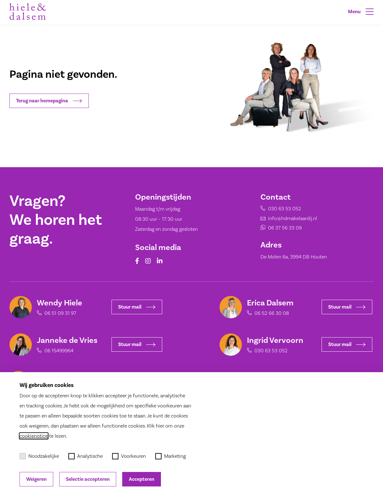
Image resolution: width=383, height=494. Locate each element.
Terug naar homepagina (49, 101)
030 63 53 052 (284, 209)
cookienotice (34, 436)
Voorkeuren (129, 456)
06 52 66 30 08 (267, 313)
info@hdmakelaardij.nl (292, 218)
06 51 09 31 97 (56, 313)
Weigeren (36, 479)
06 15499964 (54, 351)
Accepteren (141, 479)
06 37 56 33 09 (285, 228)
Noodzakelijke (39, 456)
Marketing (170, 456)
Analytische (85, 456)
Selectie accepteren (88, 479)
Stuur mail (132, 307)
